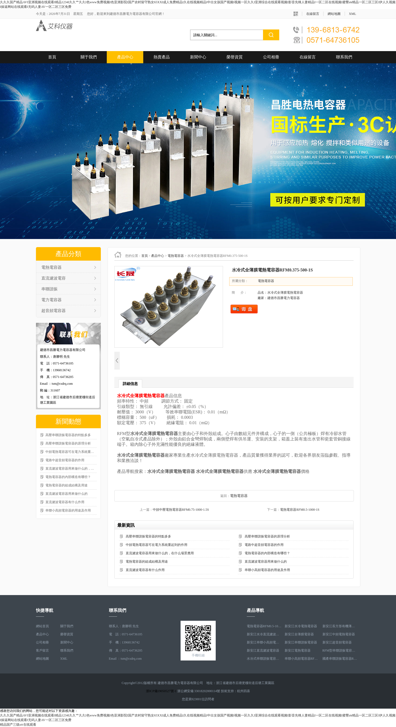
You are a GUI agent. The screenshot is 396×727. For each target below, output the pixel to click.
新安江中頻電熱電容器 (338, 634)
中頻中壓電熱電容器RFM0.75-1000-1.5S (181, 510)
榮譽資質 (235, 57)
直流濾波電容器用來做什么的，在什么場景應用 (160, 553)
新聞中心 (198, 57)
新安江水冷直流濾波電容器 (264, 634)
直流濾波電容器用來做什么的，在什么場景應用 (71, 468)
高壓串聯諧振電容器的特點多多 (68, 435)
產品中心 (125, 57)
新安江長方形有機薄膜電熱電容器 (340, 626)
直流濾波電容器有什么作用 (64, 502)
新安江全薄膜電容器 (299, 634)
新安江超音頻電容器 (337, 642)
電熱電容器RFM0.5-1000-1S (299, 510)
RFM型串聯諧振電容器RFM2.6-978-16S (340, 650)
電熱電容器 (51, 267)
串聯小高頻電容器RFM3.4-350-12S (302, 658)
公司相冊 (271, 57)
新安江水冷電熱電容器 (301, 626)
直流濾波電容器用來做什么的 (66, 494)
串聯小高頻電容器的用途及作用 (68, 510)
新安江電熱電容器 (298, 650)
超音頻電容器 (53, 310)
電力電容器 (51, 300)
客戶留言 (42, 650)
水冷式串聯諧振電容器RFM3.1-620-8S (264, 658)
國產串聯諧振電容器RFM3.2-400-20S (340, 658)
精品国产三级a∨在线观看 (18, 724)
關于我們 (89, 57)
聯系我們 (344, 57)
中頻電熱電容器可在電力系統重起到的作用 (71, 452)
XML (352, 14)
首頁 (52, 57)
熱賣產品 (162, 57)
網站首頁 (42, 626)
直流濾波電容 (53, 278)
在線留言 (312, 14)
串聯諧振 (49, 289)
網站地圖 (334, 14)
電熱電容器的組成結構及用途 (66, 485)
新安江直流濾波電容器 (263, 650)
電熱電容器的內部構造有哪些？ (68, 477)
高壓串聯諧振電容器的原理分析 (68, 443)
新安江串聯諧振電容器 (301, 642)
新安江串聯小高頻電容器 (264, 642)
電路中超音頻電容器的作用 (64, 460)
